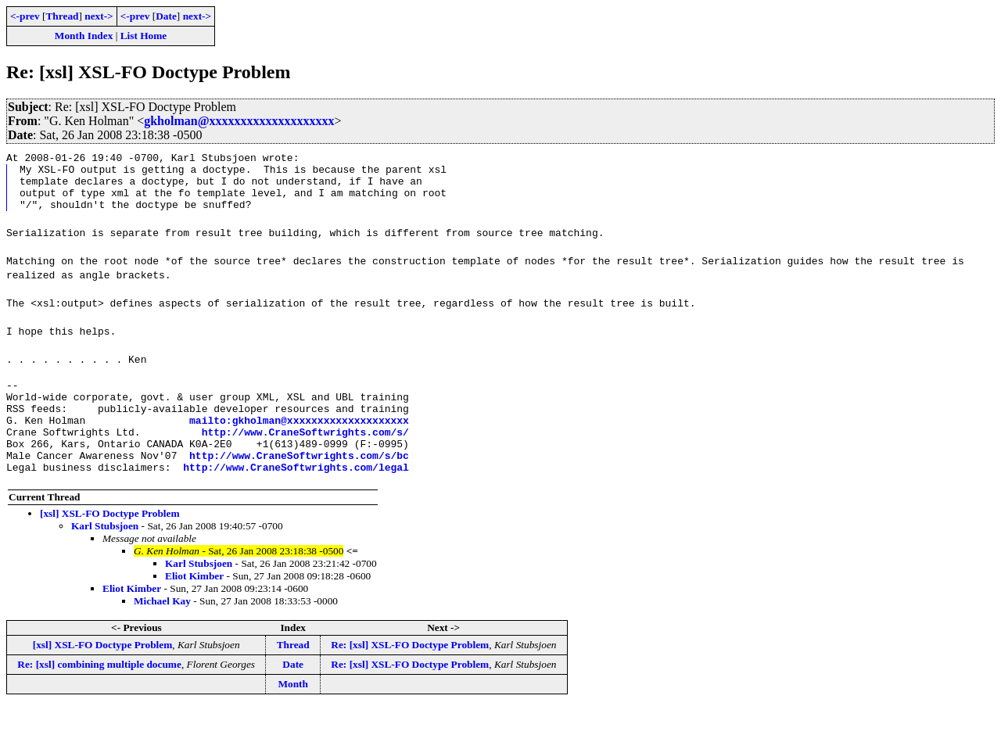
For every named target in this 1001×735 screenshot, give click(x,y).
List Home (143, 35)
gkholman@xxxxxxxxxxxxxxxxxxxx (239, 120)
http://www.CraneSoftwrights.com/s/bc (299, 481)
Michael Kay (162, 629)
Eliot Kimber (194, 604)
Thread (61, 16)
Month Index (84, 35)
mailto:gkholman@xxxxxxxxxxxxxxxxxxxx (299, 439)
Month (293, 712)
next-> (98, 16)
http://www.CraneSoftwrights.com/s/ (305, 453)
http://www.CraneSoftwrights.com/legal (296, 495)
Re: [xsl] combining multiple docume (99, 692)
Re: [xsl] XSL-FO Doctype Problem (410, 673)
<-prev (25, 16)
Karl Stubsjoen (104, 554)
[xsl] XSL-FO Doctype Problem (110, 541)
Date (166, 16)
